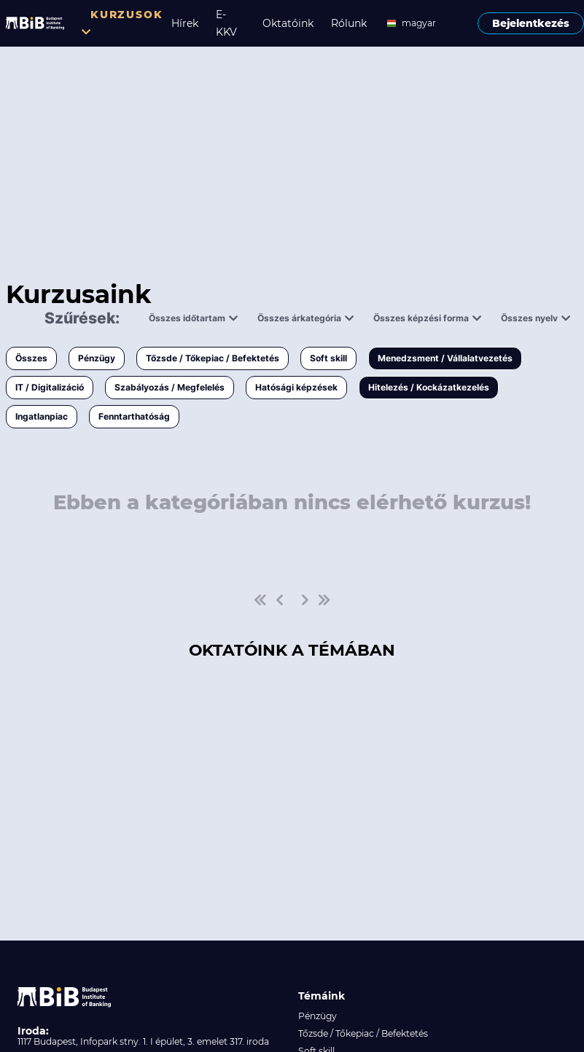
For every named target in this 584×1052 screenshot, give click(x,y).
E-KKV (226, 23)
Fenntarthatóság (134, 416)
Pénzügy (96, 358)
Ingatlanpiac (41, 416)
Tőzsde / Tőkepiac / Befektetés (212, 358)
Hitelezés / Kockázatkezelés (428, 387)
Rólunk (349, 23)
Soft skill (328, 358)
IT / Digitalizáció (49, 387)
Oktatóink (288, 23)
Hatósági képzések (296, 387)
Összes (31, 358)
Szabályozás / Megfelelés (169, 387)
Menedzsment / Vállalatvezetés (445, 358)
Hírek (184, 23)
